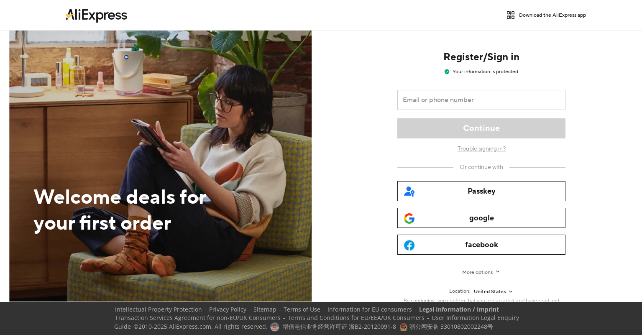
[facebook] (481, 245)
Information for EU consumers (369, 309)
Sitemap (264, 309)
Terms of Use (302, 309)
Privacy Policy (227, 309)
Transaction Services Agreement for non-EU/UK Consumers (198, 318)
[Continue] (481, 128)
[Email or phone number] (475, 100)
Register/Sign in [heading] (481, 57)
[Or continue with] (481, 167)
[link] (96, 15)
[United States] (494, 291)
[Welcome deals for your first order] (160, 166)
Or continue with (481, 167)
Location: (460, 291)
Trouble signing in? (482, 149)
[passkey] (481, 191)
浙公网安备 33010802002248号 (446, 326)
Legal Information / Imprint (459, 309)
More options (477, 272)
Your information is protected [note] (481, 72)
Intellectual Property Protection (158, 309)
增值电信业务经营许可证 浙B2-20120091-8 (339, 326)
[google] (481, 218)
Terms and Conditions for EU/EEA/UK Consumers (356, 318)
